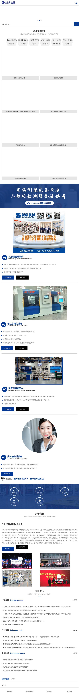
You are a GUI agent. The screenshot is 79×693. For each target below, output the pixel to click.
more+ (75, 600)
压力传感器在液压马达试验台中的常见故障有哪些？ (20, 670)
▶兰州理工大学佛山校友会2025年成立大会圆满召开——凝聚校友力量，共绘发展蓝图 (31, 637)
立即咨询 (22, 548)
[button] (37, 20)
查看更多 (8, 548)
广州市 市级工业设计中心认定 (13, 624)
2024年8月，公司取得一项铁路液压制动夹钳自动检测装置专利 (23, 621)
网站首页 (10, 690)
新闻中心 (49, 690)
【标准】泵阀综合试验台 (23, 42)
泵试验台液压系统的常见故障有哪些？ (15, 667)
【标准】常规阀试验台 (67, 42)
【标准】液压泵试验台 (34, 42)
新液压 (4, 685)
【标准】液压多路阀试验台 (56, 42)
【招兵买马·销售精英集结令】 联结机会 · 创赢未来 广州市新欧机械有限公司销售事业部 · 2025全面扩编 (37, 607)
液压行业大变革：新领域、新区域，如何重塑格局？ (20, 640)
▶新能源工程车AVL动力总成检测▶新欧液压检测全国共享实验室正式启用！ (28, 644)
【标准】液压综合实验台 (11, 42)
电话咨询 (69, 690)
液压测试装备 (30, 690)
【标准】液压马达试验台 (45, 42)
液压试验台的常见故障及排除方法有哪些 (16, 663)
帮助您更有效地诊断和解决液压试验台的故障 (18, 660)
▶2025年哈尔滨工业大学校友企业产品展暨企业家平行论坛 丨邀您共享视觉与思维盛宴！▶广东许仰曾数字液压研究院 (40, 647)
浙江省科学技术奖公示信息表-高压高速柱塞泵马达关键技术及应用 (24, 610)
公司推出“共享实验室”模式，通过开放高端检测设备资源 (21, 617)
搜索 (76, 24)
